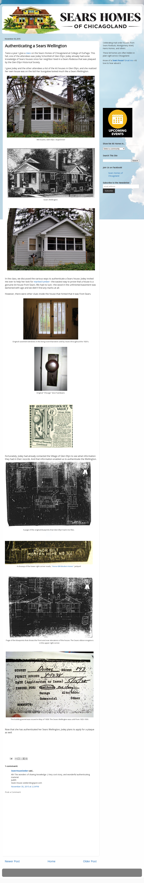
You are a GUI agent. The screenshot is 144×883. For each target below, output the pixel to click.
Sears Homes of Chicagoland (115, 174)
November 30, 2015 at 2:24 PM (25, 786)
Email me (129, 60)
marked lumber (42, 281)
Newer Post (12, 861)
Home (51, 861)
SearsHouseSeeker (19, 770)
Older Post (90, 861)
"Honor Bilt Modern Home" (63, 566)
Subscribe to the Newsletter (116, 182)
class (28, 53)
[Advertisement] (120, 86)
